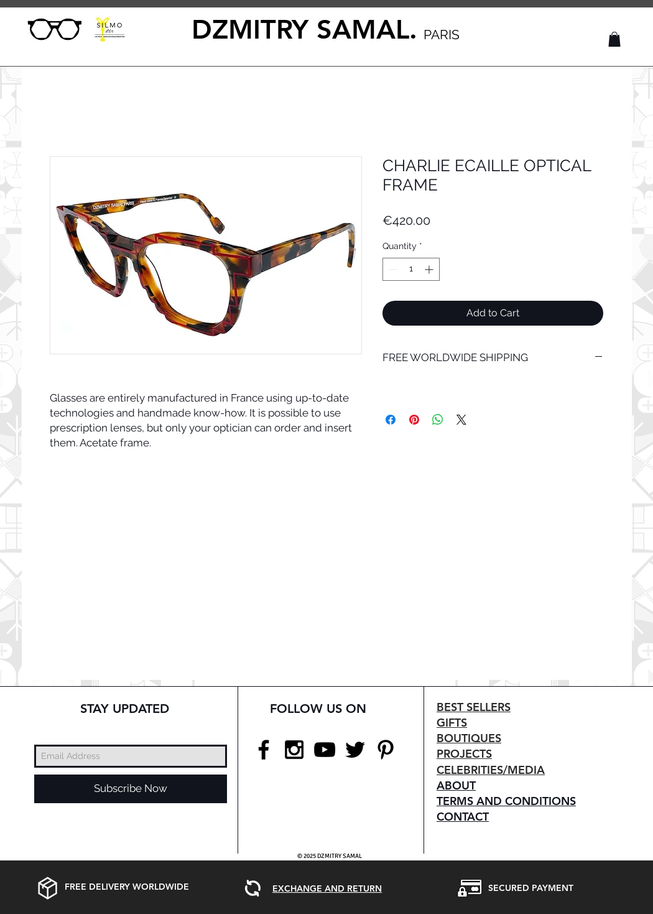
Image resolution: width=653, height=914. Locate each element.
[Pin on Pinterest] (414, 419)
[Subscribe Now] (130, 789)
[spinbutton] (411, 269)
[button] (614, 39)
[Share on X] (461, 419)
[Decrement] (392, 269)
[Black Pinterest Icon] (386, 750)
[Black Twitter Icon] (355, 750)
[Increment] (430, 269)
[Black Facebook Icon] (264, 750)
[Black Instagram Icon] (294, 750)
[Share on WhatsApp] (437, 419)
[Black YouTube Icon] (325, 750)
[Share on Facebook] (390, 419)
